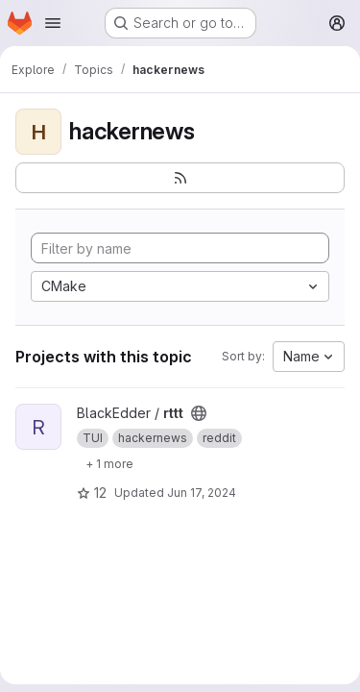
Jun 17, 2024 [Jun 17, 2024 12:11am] (201, 492)
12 (92, 492)
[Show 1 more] (109, 463)
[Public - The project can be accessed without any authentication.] (198, 413)
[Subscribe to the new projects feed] (180, 177)
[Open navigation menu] (52, 23)
